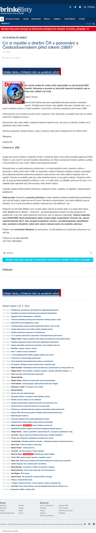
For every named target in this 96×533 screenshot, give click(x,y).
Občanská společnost (7, 513)
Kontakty (43, 508)
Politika (21, 508)
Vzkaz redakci (63, 508)
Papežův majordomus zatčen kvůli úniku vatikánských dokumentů (34, 342)
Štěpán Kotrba (16, 339)
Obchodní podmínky (46, 515)
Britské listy (17, 11)
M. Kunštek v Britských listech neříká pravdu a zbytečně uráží (33, 364)
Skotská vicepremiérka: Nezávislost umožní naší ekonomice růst (34, 403)
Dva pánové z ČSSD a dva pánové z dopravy (39, 467)
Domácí (21, 505)
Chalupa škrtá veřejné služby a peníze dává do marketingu (32, 422)
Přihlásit (89, 7)
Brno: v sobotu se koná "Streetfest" (24, 351)
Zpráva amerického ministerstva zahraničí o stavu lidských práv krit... (36, 345)
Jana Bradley (16, 441)
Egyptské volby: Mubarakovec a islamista (26, 316)
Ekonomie (3, 508)
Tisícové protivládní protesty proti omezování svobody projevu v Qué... (36, 319)
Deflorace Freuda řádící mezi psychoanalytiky (38, 380)
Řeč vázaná (25, 473)
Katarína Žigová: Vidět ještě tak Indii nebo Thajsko (40, 384)
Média (21, 510)
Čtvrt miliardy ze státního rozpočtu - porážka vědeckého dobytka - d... (47, 371)
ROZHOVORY (36, 19)
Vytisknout (8, 253)
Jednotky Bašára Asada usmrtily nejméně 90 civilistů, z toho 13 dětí (35, 326)
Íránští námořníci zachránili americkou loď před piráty (30, 406)
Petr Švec (14, 348)
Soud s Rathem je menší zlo (42, 425)
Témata (47, 19)
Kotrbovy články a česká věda (31, 445)
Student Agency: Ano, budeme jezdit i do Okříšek (28, 464)
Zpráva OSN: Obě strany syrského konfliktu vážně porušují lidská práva (36, 412)
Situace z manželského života (21, 480)
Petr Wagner (15, 473)
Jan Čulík (14, 435)
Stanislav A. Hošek (18, 387)
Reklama (43, 513)
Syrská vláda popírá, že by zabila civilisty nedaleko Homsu (32, 329)
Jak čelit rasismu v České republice (31, 451)
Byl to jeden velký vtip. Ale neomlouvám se (39, 470)
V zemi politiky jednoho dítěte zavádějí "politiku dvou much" (32, 355)
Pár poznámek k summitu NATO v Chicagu (37, 477)
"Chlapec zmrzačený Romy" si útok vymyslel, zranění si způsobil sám (36, 483)
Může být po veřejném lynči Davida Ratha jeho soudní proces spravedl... (46, 461)
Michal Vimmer (16, 448)
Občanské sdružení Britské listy (24, 524)
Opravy (42, 510)
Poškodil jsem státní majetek (44, 454)
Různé (21, 513)
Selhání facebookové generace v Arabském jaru (28, 332)
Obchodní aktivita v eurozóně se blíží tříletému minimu (30, 396)
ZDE (17, 147)
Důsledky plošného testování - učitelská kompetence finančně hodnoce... (48, 441)
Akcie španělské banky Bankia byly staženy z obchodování (32, 361)
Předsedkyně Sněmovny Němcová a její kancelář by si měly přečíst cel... (49, 368)
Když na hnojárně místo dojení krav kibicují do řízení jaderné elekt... (46, 339)
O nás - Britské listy (46, 505)
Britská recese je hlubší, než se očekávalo (26, 400)
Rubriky (58, 19)
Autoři (82, 19)
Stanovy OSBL (64, 505)
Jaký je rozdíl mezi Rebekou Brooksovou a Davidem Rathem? (41, 435)
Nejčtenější (70, 19)
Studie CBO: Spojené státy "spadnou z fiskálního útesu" (31, 457)
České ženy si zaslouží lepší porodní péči (26, 358)
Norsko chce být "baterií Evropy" (23, 393)
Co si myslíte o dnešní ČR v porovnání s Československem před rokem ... (37, 335)
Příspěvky (5, 24)
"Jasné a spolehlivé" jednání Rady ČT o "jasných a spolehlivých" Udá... (47, 432)
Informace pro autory (66, 510)
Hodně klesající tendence (19, 416)
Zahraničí (3, 505)
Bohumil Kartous (17, 470)
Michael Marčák (16, 377)
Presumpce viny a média (34, 387)
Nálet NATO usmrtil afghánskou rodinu (25, 323)
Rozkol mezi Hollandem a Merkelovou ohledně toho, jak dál (32, 438)
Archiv (26, 19)
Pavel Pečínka (16, 384)
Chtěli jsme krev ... (29, 448)
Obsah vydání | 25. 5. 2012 (16, 306)
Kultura (2, 510)
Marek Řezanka (16, 467)
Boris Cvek (28, 425)
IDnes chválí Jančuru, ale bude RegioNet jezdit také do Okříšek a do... (43, 486)
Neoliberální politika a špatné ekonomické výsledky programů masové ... (37, 428)
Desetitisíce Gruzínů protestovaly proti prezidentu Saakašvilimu (34, 313)
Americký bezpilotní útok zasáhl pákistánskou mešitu (30, 419)
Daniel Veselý (16, 477)
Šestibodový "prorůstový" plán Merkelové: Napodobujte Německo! (35, 310)
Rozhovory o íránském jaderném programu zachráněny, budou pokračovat (37, 409)
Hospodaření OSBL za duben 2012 (22, 489)
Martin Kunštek (16, 368)
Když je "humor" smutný (28, 348)
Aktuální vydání (12, 19)
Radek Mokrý (29, 454)
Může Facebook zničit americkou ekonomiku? (27, 374)
